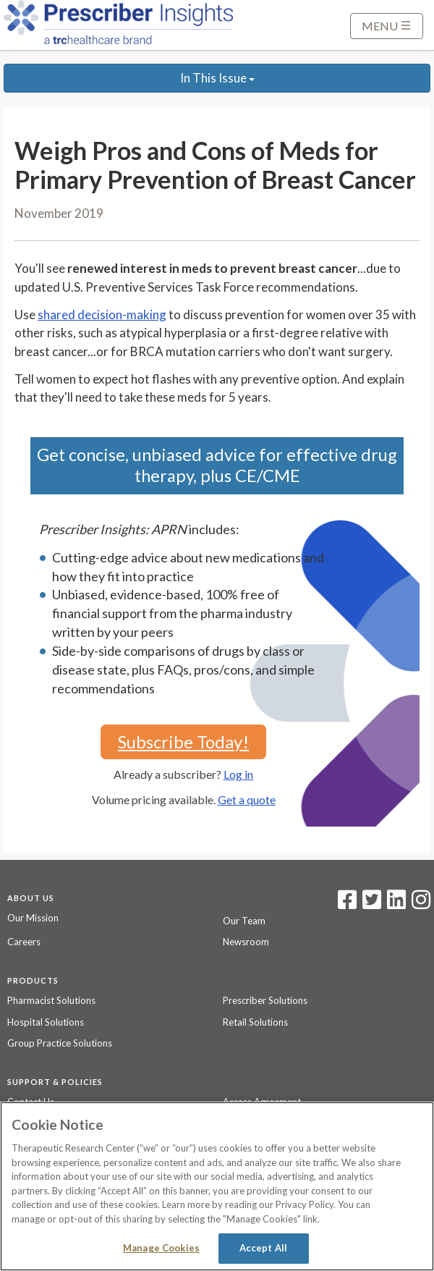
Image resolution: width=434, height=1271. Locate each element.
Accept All (263, 1248)
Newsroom (246, 941)
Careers (24, 941)
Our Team (244, 920)
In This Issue (217, 77)
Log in (238, 774)
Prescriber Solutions (265, 1000)
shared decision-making (102, 314)
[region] (217, 1186)
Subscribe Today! (183, 741)
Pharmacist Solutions (51, 1000)
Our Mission (33, 918)
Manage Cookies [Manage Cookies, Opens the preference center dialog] (161, 1248)
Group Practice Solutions (59, 1043)
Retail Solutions (255, 1022)
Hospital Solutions (45, 1022)
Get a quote (247, 799)
